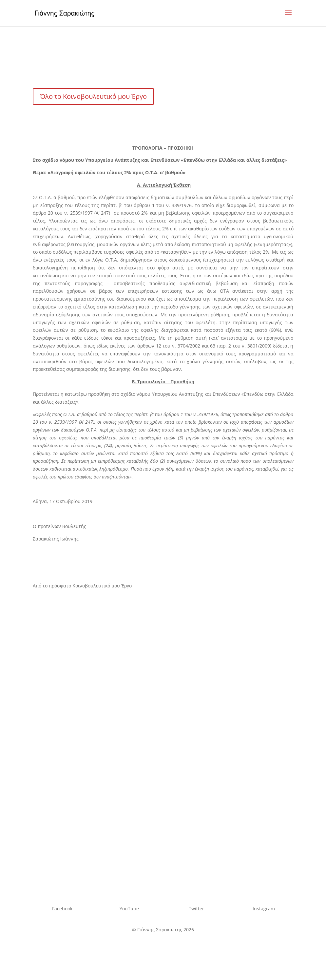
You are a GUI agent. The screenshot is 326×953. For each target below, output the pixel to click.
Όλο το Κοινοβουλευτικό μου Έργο (93, 96)
